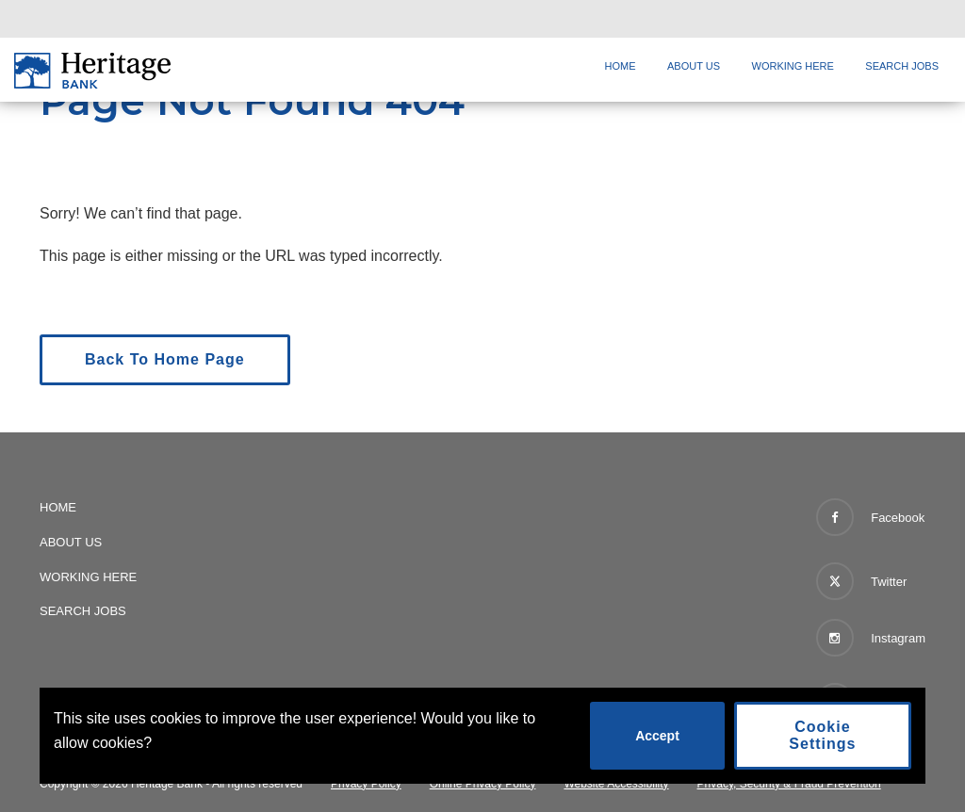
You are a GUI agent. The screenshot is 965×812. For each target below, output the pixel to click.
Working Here (793, 66)
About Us (693, 66)
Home (620, 66)
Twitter (862, 577)
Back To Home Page (165, 359)
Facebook (870, 517)
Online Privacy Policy (483, 783)
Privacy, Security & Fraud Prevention (789, 783)
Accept (657, 735)
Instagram (870, 638)
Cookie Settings (822, 735)
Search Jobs (902, 66)
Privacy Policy (366, 783)
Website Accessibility (616, 783)
